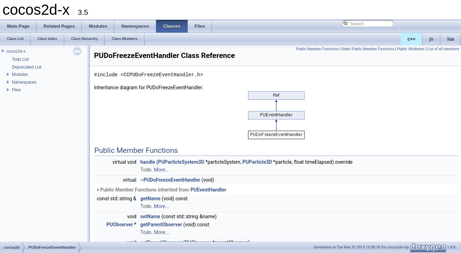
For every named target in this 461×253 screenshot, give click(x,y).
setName (150, 216)
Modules (20, 74)
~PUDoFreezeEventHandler (170, 180)
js (431, 39)
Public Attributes (411, 49)
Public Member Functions (317, 49)
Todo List (20, 59)
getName (150, 198)
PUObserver (120, 224)
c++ (412, 39)
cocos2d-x (16, 51)
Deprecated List (26, 67)
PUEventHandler (209, 190)
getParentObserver (161, 224)
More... (161, 170)
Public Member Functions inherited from (161, 190)
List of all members (443, 49)
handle (147, 162)
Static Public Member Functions (367, 49)
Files (16, 89)
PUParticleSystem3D (181, 162)
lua (450, 39)
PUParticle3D (257, 162)
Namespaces (24, 82)
